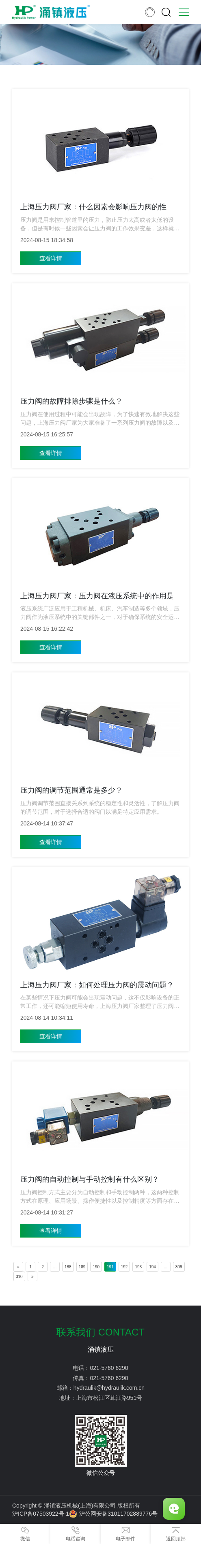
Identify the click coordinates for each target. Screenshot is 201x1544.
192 (124, 1267)
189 (82, 1267)
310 (19, 1276)
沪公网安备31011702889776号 (113, 1514)
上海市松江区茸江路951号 (109, 1398)
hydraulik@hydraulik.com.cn (109, 1387)
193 (138, 1267)
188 (68, 1267)
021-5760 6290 (109, 1368)
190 (96, 1267)
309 (178, 1267)
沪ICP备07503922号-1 (40, 1513)
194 (152, 1267)
